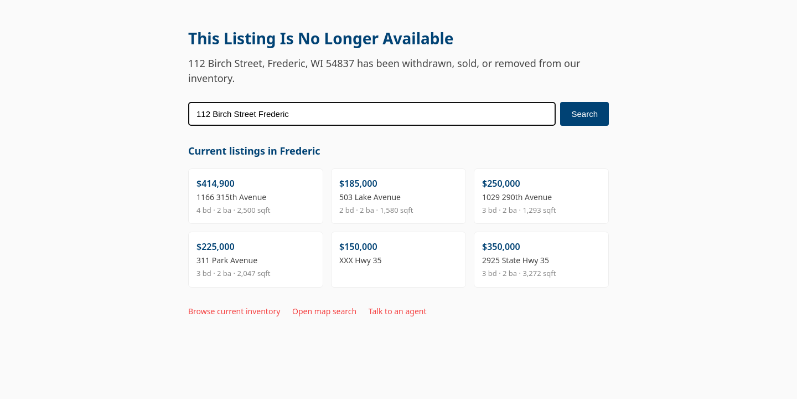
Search (584, 114)
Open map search (324, 311)
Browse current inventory (234, 311)
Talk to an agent (398, 311)
